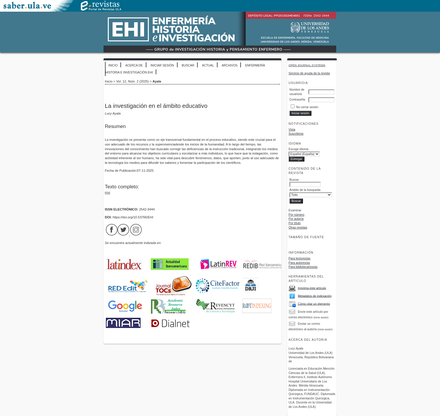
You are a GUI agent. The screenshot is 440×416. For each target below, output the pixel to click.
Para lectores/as (300, 258)
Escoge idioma (298, 149)
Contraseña (297, 99)
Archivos (229, 65)
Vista (292, 129)
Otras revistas (298, 227)
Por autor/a (296, 218)
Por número (296, 214)
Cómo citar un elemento (314, 303)
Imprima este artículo (312, 287)
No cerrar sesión (307, 107)
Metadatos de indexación (315, 295)
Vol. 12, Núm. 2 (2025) (132, 81)
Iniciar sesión (162, 65)
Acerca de (134, 65)
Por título (295, 223)
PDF (108, 192)
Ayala (156, 81)
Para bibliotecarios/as (303, 266)
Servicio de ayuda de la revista (309, 73)
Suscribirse (296, 133)
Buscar (188, 65)
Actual (208, 65)
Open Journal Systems (307, 65)
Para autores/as (299, 262)
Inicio (113, 65)
